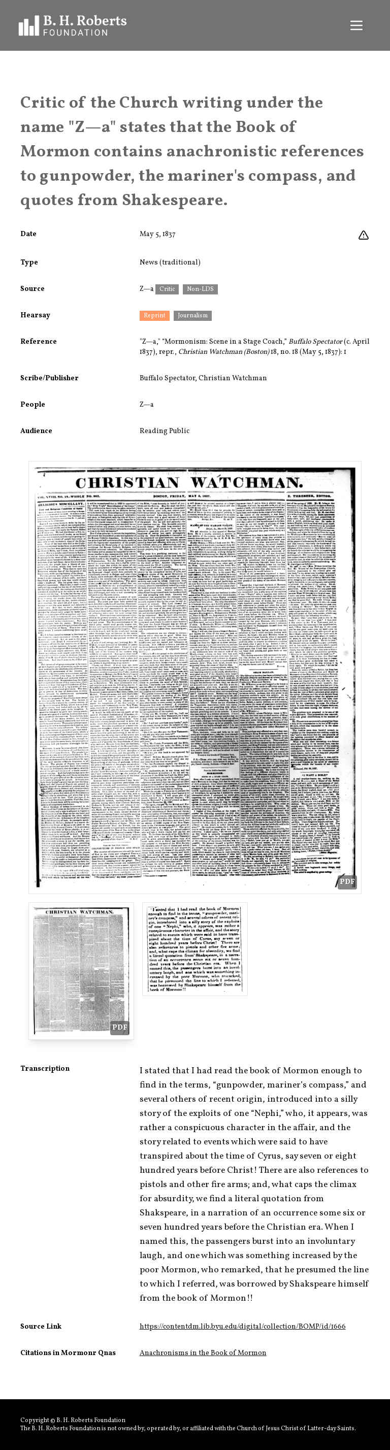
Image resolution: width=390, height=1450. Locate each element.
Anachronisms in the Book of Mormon (203, 1353)
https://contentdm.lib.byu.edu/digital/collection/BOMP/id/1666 (243, 1327)
